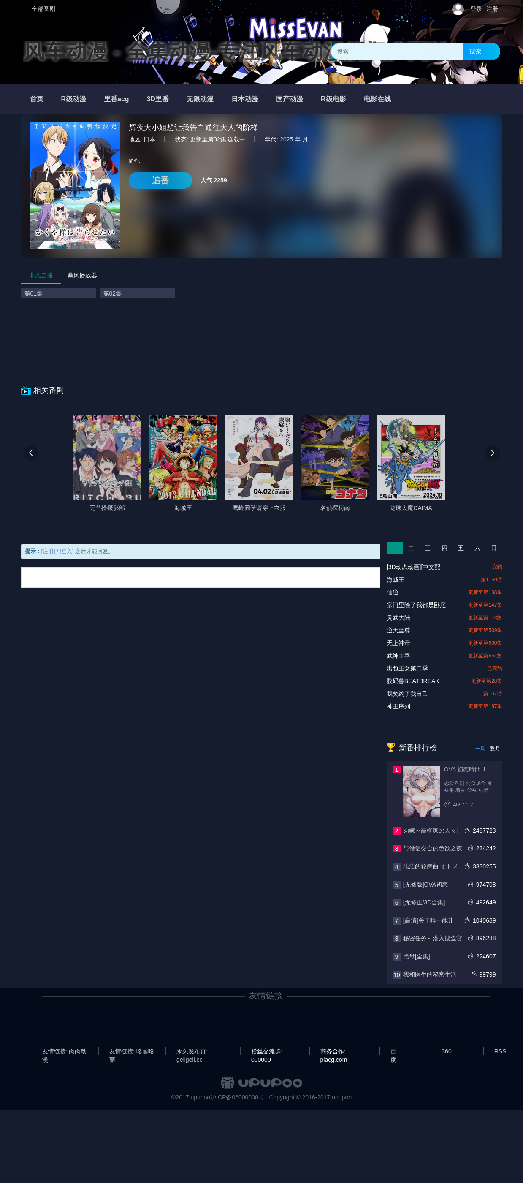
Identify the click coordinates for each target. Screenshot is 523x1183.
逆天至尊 (398, 630)
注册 (492, 8)
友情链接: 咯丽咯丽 (131, 1051)
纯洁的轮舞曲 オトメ (430, 866)
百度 (393, 1051)
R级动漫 (74, 99)
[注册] (48, 551)
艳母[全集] (416, 956)
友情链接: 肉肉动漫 (64, 1051)
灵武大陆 (398, 617)
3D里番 (158, 99)
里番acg (116, 99)
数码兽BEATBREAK (413, 681)
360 (446, 1051)
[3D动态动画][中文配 (414, 567)
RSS (500, 1051)
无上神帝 (398, 643)
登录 (476, 8)
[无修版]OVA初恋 (425, 884)
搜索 (475, 51)
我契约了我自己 (407, 693)
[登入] (67, 551)
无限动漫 (200, 99)
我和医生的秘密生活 (429, 974)
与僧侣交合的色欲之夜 (432, 848)
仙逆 (392, 592)
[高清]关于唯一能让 (428, 920)
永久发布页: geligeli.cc (192, 1051)
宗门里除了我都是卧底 (416, 605)
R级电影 (333, 99)
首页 (36, 99)
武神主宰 (398, 655)
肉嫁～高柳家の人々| (430, 830)
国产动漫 (289, 99)
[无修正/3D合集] (424, 902)
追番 (160, 180)
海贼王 (395, 579)
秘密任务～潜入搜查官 (432, 938)
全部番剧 (43, 8)
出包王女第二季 (407, 668)
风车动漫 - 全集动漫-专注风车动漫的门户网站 (236, 51)
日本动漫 (244, 99)
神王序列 (398, 706)
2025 (286, 139)
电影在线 (377, 99)
